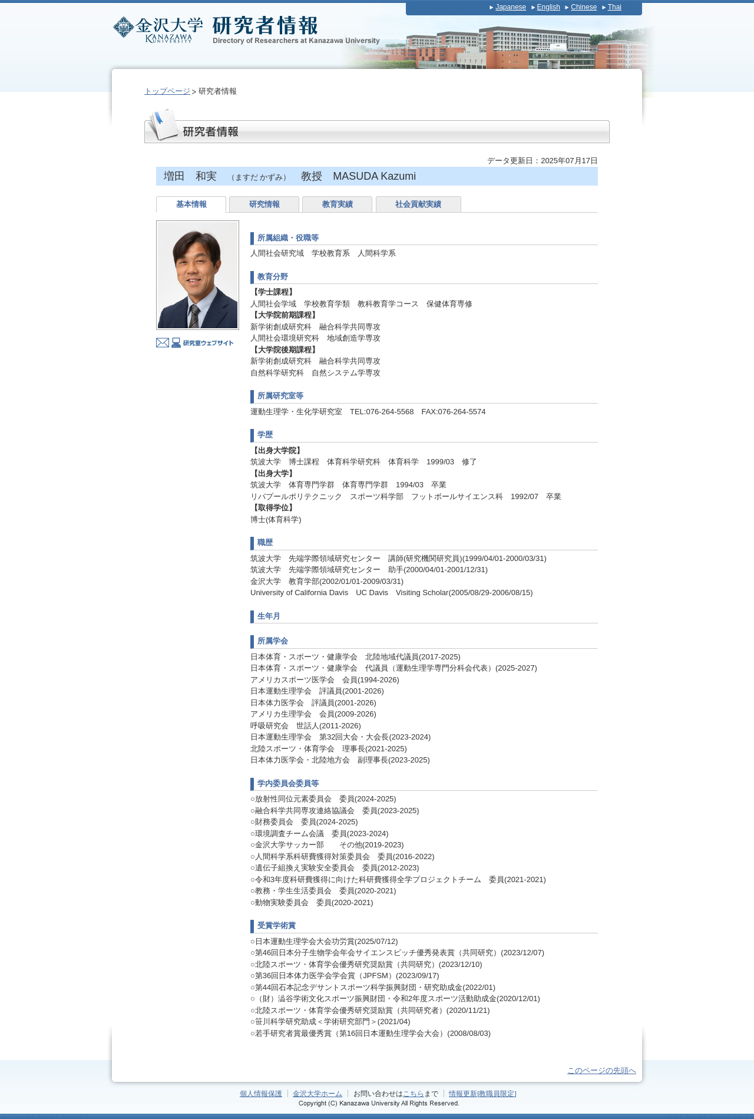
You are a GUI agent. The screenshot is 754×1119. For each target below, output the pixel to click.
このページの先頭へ (601, 1070)
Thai (614, 7)
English (548, 7)
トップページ (167, 91)
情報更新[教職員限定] (483, 1093)
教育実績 (337, 204)
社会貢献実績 (418, 204)
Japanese (510, 7)
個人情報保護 (261, 1093)
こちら (413, 1093)
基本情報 (191, 204)
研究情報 (264, 204)
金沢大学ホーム (317, 1093)
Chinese (584, 7)
